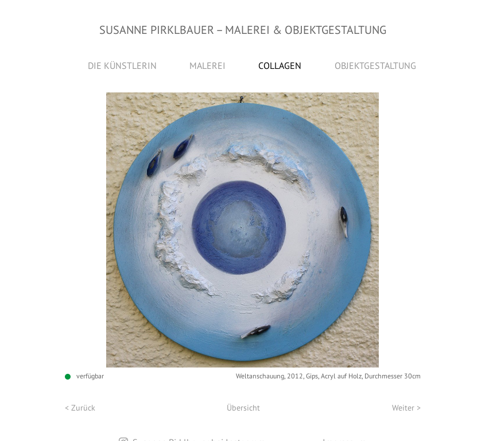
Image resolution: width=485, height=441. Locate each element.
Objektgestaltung (375, 65)
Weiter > (406, 408)
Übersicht (243, 408)
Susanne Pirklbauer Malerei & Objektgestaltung (242, 29)
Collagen (279, 65)
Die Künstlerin (122, 65)
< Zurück (80, 408)
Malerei (207, 65)
